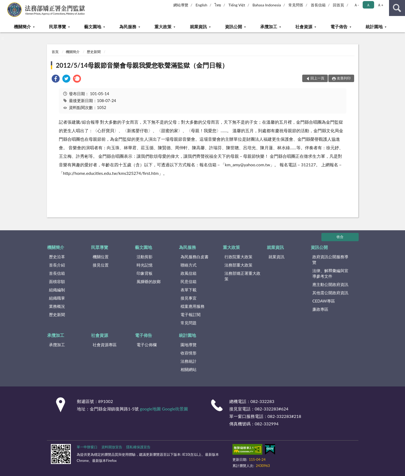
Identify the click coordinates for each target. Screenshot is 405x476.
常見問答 (295, 5)
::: (4, 4)
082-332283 (262, 401)
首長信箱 (318, 5)
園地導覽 (189, 344)
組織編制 (57, 289)
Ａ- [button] (356, 5)
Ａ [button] (368, 5)
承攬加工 (268, 26)
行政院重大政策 (238, 256)
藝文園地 (92, 26)
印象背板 (145, 273)
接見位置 (101, 265)
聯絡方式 (189, 265)
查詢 (397, 8)
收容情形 (189, 352)
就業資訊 (198, 26)
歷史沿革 (57, 256)
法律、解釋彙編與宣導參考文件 (330, 273)
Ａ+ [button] (380, 5)
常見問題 (189, 322)
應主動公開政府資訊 (330, 284)
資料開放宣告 (111, 447)
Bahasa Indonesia (266, 5)
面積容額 (57, 281)
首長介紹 (57, 265)
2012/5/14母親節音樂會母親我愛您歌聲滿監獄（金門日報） (142, 65)
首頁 (55, 52)
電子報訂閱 (191, 314)
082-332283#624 (272, 408)
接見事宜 (189, 298)
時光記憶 (145, 265)
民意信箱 (189, 281)
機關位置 (101, 256)
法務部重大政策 (238, 265)
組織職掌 (57, 298)
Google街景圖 (175, 408)
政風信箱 (189, 273)
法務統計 (189, 361)
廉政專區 (320, 309)
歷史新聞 (94, 52)
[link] (56, 79)
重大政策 (162, 26)
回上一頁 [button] (317, 78)
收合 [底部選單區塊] (340, 237)
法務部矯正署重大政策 (242, 276)
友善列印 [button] (344, 78)
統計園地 (374, 26)
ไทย (218, 5)
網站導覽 (180, 5)
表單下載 (189, 289)
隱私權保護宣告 (138, 447)
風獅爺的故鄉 (149, 281)
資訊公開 (233, 26)
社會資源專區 (105, 344)
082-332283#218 (284, 416)
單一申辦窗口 (87, 447)
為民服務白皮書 (194, 256)
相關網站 (189, 369)
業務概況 (57, 306)
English (201, 5)
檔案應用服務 (192, 306)
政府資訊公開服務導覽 (330, 259)
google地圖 (150, 408)
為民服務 (127, 26)
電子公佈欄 (147, 344)
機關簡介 (22, 26)
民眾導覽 (57, 26)
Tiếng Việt (236, 5)
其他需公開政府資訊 (330, 292)
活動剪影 (145, 256)
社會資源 (303, 26)
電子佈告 (338, 26)
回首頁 (338, 5)
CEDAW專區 (323, 300)
